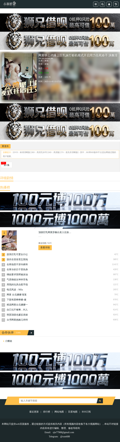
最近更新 (34, 412)
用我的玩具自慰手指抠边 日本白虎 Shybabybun (17, 285)
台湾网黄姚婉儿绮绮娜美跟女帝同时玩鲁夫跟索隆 (17, 320)
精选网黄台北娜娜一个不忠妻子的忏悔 (17, 305)
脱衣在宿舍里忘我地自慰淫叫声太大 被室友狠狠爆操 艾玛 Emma (17, 259)
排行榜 (46, 412)
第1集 (7, 165)
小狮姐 (8, 341)
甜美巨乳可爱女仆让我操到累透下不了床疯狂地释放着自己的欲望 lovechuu (17, 254)
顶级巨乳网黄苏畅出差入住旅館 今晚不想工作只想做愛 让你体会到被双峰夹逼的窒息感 (55, 232)
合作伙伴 (8, 332)
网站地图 (59, 412)
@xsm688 (65, 436)
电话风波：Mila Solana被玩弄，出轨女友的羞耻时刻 (17, 290)
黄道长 (5, 146)
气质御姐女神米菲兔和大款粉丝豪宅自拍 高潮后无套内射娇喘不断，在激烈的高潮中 (17, 279)
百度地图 (72, 412)
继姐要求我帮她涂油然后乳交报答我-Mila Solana (17, 274)
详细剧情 (6, 178)
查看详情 (45, 247)
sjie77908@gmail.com (63, 432)
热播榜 (5, 187)
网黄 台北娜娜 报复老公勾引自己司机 (17, 295)
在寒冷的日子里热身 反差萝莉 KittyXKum (17, 269)
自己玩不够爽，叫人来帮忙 (17, 310)
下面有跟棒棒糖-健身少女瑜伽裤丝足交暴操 (17, 300)
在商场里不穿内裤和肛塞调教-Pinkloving (17, 264)
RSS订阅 (86, 412)
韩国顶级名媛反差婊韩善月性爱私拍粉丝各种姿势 (17, 315)
